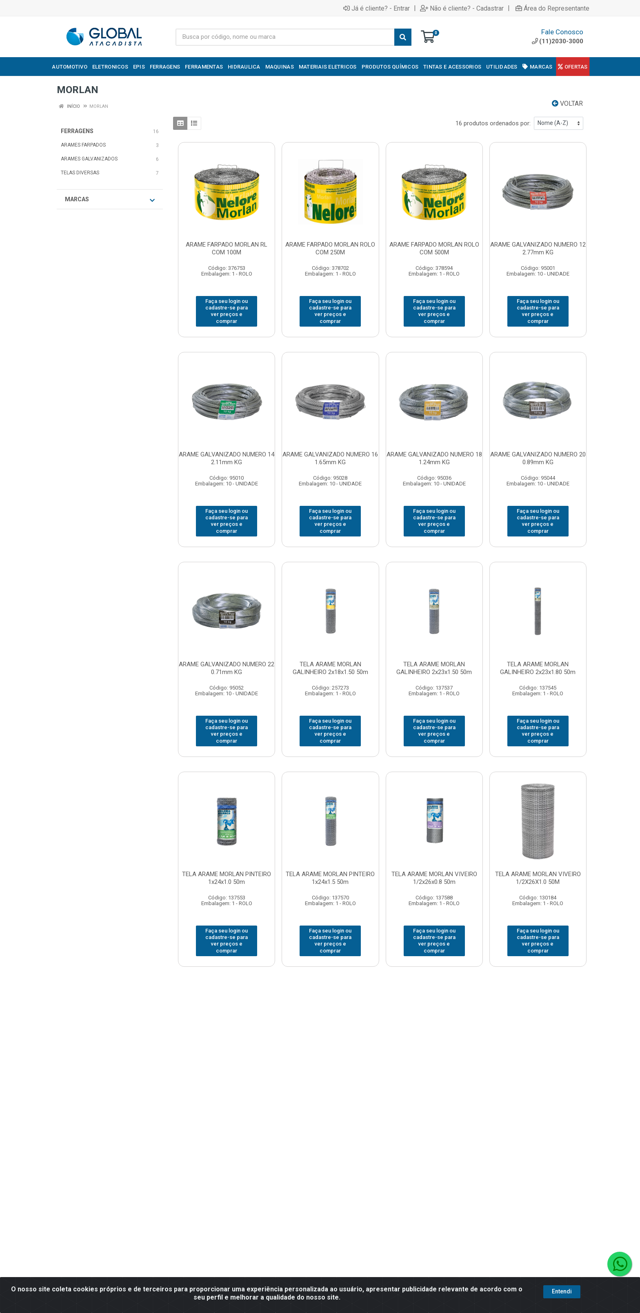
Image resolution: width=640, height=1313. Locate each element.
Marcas (110, 199)
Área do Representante (552, 8)
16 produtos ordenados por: (493, 123)
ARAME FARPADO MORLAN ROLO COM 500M (434, 248)
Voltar (567, 103)
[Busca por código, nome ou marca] (285, 37)
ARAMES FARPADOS (83, 145)
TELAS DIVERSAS (80, 173)
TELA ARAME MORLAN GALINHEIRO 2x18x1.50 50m (330, 668)
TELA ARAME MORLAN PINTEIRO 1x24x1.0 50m (226, 878)
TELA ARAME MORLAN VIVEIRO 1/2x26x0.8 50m (434, 878)
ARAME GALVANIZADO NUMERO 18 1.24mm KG (434, 458)
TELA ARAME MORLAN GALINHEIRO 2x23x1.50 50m (434, 668)
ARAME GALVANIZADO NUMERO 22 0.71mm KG (226, 668)
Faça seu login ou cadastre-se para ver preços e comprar (226, 311)
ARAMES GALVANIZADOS (89, 159)
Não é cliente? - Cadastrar (462, 8)
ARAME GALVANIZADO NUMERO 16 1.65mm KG (330, 458)
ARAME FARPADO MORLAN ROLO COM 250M (330, 248)
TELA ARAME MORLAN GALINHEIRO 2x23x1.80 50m (538, 668)
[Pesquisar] (402, 37)
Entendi (562, 1291)
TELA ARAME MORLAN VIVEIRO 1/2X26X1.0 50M (538, 878)
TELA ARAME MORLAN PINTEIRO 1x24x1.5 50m (330, 878)
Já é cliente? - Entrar (376, 8)
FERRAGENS (77, 131)
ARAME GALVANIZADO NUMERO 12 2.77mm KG (538, 248)
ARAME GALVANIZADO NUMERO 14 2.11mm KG (226, 458)
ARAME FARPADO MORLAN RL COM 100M (226, 248)
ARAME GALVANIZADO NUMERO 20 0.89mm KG (538, 458)
